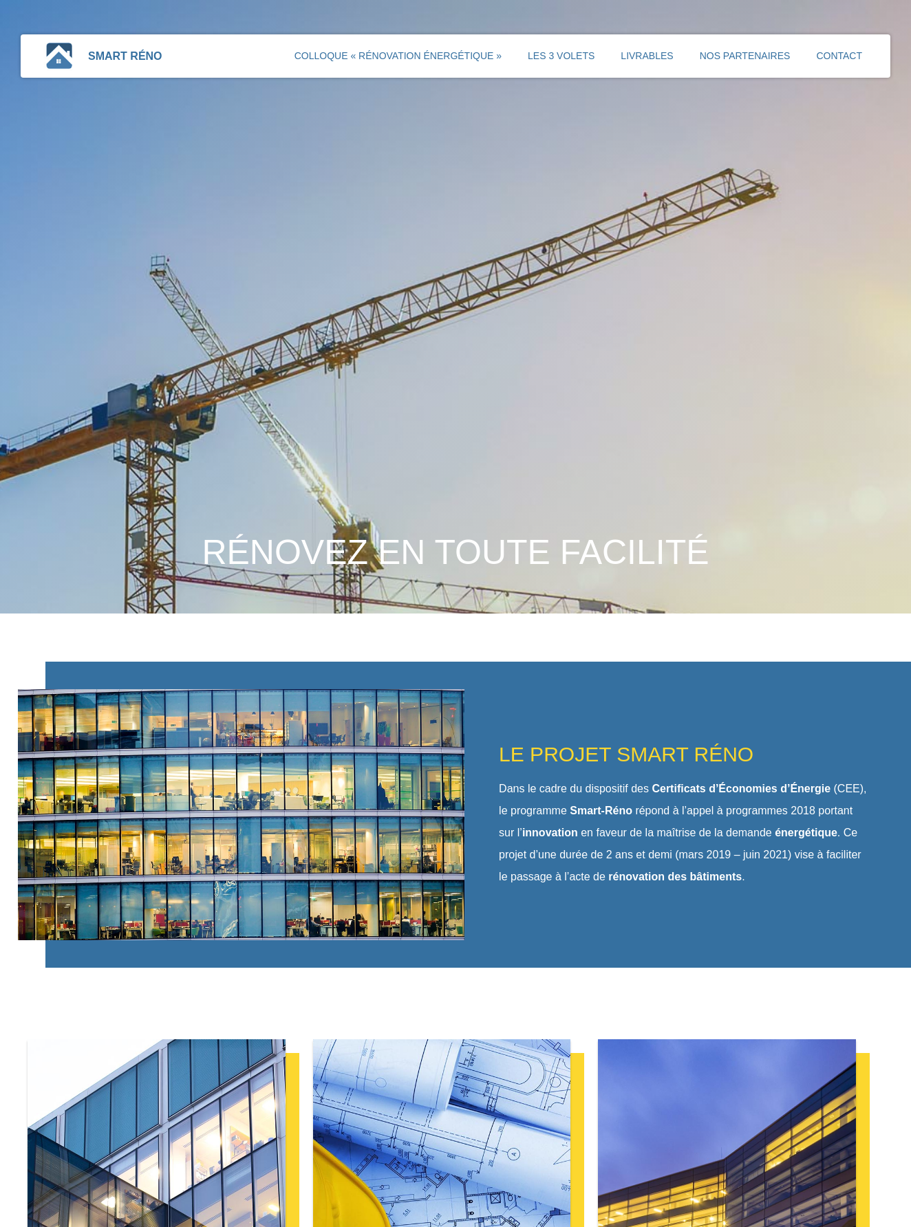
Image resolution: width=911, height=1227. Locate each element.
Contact (839, 55)
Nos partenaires (745, 55)
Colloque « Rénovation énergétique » (398, 55)
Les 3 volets (561, 55)
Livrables (647, 55)
